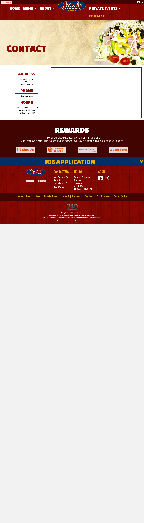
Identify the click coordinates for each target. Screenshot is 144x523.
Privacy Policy (58, 220)
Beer (38, 196)
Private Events (52, 196)
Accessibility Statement (68, 220)
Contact (89, 196)
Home (19, 196)
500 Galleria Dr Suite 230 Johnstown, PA (26, 82)
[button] (138, 2)
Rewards (77, 196)
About (65, 196)
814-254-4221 (27, 96)
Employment (103, 196)
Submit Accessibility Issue (83, 220)
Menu (29, 196)
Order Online (121, 196)
